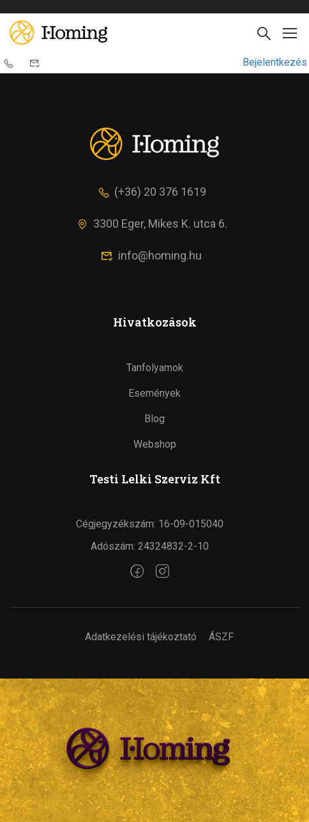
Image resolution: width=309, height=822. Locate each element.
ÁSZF (221, 637)
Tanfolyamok (154, 368)
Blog (154, 419)
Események (154, 393)
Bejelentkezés (275, 62)
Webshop (154, 444)
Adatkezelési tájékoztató (141, 637)
